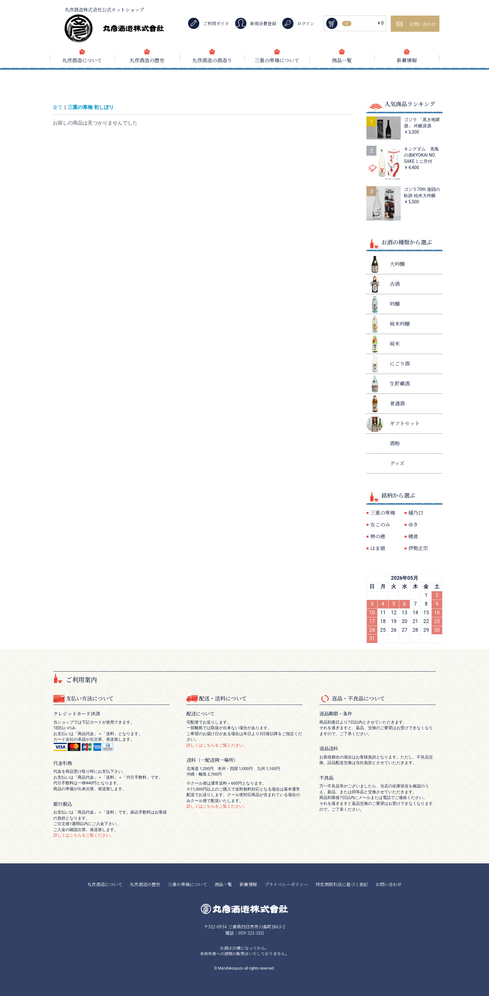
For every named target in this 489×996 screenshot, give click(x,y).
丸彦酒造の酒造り (212, 60)
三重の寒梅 (382, 512)
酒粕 (395, 443)
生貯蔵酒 (400, 383)
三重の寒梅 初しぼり (91, 107)
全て (58, 107)
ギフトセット (405, 423)
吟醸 (395, 303)
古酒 (395, 283)
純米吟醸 (400, 323)
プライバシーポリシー (286, 884)
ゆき (413, 524)
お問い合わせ (388, 884)
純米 (395, 343)
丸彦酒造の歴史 (146, 60)
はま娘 (377, 548)
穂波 (413, 536)
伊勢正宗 (418, 548)
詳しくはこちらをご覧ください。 (83, 835)
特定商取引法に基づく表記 (342, 884)
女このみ (380, 524)
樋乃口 (415, 512)
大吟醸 (397, 263)
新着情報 (407, 60)
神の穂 (377, 536)
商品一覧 (342, 60)
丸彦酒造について (82, 60)
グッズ (397, 463)
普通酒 (397, 403)
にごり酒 (400, 363)
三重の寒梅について (276, 60)
